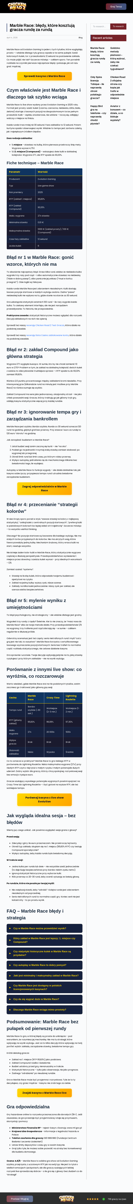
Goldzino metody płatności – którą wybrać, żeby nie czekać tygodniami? (118, 58)
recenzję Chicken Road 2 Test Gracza (45, 325)
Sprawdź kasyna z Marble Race (44, 76)
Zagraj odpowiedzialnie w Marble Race (44, 488)
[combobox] (100, 26)
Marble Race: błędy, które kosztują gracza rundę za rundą (97, 55)
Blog (80, 37)
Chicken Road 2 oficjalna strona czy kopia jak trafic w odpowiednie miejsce (117, 87)
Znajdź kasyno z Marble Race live (44, 1092)
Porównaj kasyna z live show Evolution (44, 799)
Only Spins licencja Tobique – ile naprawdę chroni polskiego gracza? (97, 87)
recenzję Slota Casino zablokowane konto (47, 335)
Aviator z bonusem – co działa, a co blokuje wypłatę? (117, 113)
